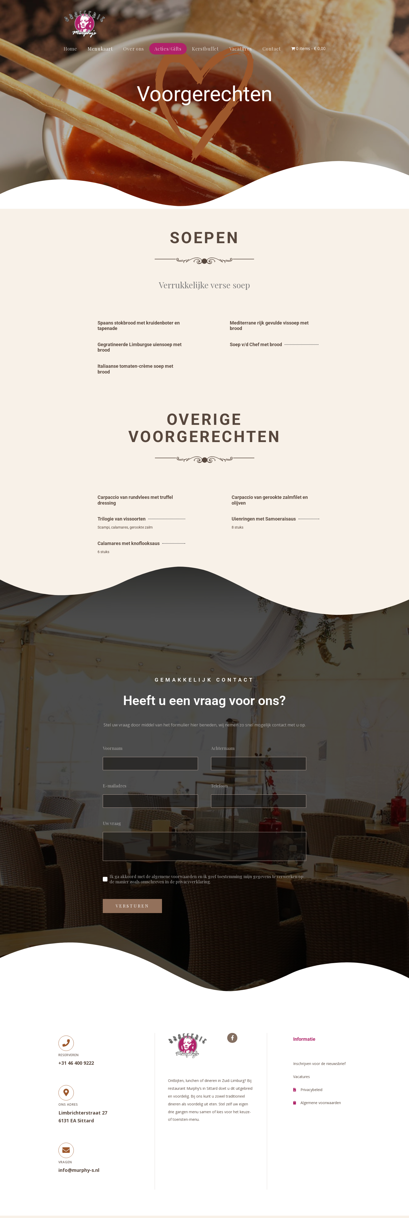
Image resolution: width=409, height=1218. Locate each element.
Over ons (133, 49)
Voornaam (112, 748)
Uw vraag (112, 823)
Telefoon (219, 785)
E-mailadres (114, 785)
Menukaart (100, 49)
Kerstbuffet (205, 49)
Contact (271, 49)
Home (70, 49)
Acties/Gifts (168, 49)
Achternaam (222, 748)
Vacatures (240, 49)
